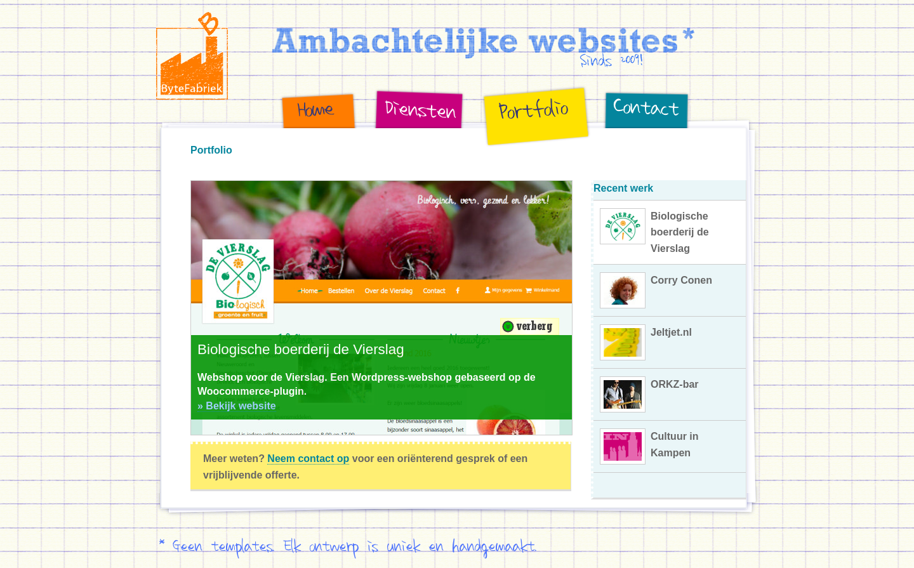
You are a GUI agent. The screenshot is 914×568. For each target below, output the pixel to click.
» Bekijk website (236, 405)
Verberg (529, 327)
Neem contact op (308, 458)
